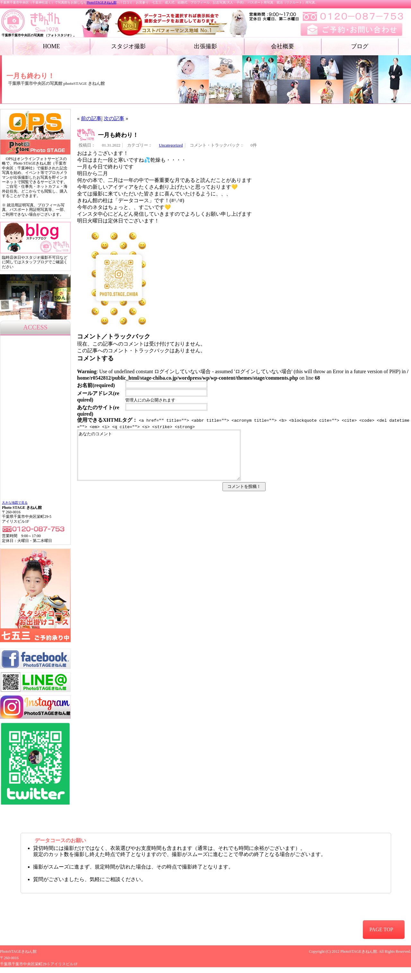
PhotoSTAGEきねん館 (102, 2)
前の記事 (91, 118)
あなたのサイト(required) (98, 411)
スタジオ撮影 (128, 46)
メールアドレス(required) (98, 396)
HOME (51, 46)
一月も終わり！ (118, 135)
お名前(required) (96, 385)
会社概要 (282, 46)
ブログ (359, 46)
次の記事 (114, 118)
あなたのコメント (159, 460)
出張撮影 (205, 46)
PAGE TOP (381, 929)
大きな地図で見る (15, 502)
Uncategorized (171, 145)
